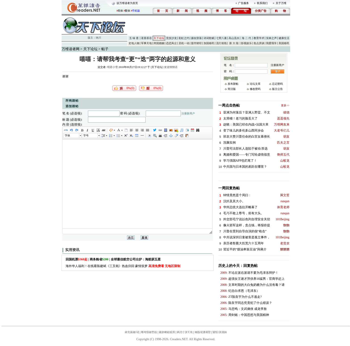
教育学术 (259, 38)
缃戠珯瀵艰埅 (203, 332)
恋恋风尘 (171, 43)
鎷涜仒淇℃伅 (185, 332)
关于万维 (281, 3)
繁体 (127, 10)
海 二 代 (246, 38)
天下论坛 (159, 38)
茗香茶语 (146, 38)
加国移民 (209, 43)
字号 (86, 135)
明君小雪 (112, 67)
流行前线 (221, 43)
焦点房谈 (259, 43)
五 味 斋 (134, 38)
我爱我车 (271, 43)
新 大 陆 (234, 43)
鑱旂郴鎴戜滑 (167, 332)
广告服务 (243, 3)
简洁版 (232, 89)
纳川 (98, 37)
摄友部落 (196, 38)
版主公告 (277, 89)
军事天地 (146, 43)
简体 (120, 10)
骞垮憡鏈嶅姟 (149, 332)
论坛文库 (255, 83)
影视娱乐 (246, 43)
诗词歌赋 (209, 38)
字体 (67, 135)
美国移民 (284, 43)
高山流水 (234, 38)
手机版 (136, 10)
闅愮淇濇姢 (219, 332)
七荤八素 (221, 38)
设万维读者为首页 (127, 3)
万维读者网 (70, 49)
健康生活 (284, 38)
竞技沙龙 (171, 38)
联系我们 (262, 3)
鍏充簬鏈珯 (132, 332)
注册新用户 (188, 113)
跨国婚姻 (159, 43)
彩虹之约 (184, 38)
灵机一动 (184, 43)
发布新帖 (233, 83)
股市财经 (196, 43)
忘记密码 (277, 83)
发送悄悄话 (170, 67)
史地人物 (134, 43)
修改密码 (255, 89)
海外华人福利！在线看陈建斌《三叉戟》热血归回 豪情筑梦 (123, 266)
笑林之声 (271, 38)
